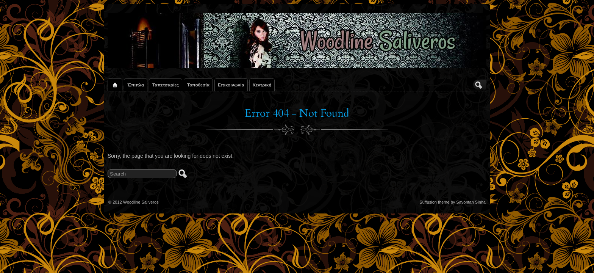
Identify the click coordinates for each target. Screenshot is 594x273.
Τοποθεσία (198, 84)
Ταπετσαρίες (165, 84)
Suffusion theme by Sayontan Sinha (452, 202)
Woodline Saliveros (141, 202)
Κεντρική (262, 84)
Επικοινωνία (231, 84)
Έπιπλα (135, 84)
